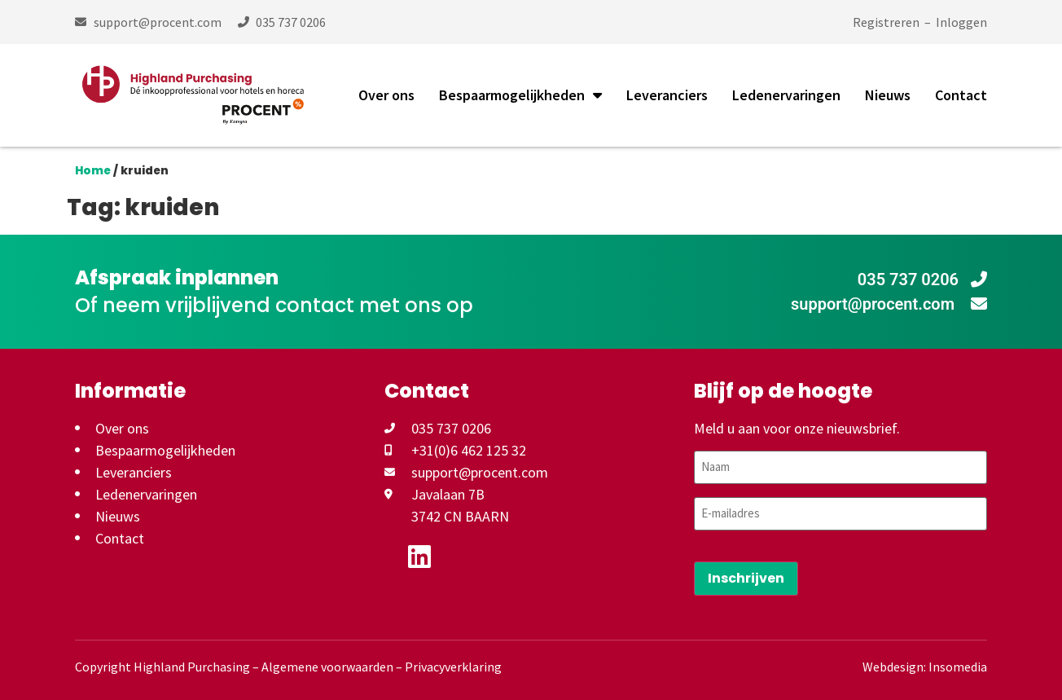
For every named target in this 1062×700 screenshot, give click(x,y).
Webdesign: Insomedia (924, 666)
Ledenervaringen (786, 95)
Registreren (886, 22)
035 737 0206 (922, 279)
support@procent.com (889, 304)
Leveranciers (667, 95)
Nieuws (888, 95)
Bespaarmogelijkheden (520, 95)
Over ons (386, 95)
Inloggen (961, 22)
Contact (961, 95)
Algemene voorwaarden (327, 666)
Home (93, 170)
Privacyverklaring (453, 666)
